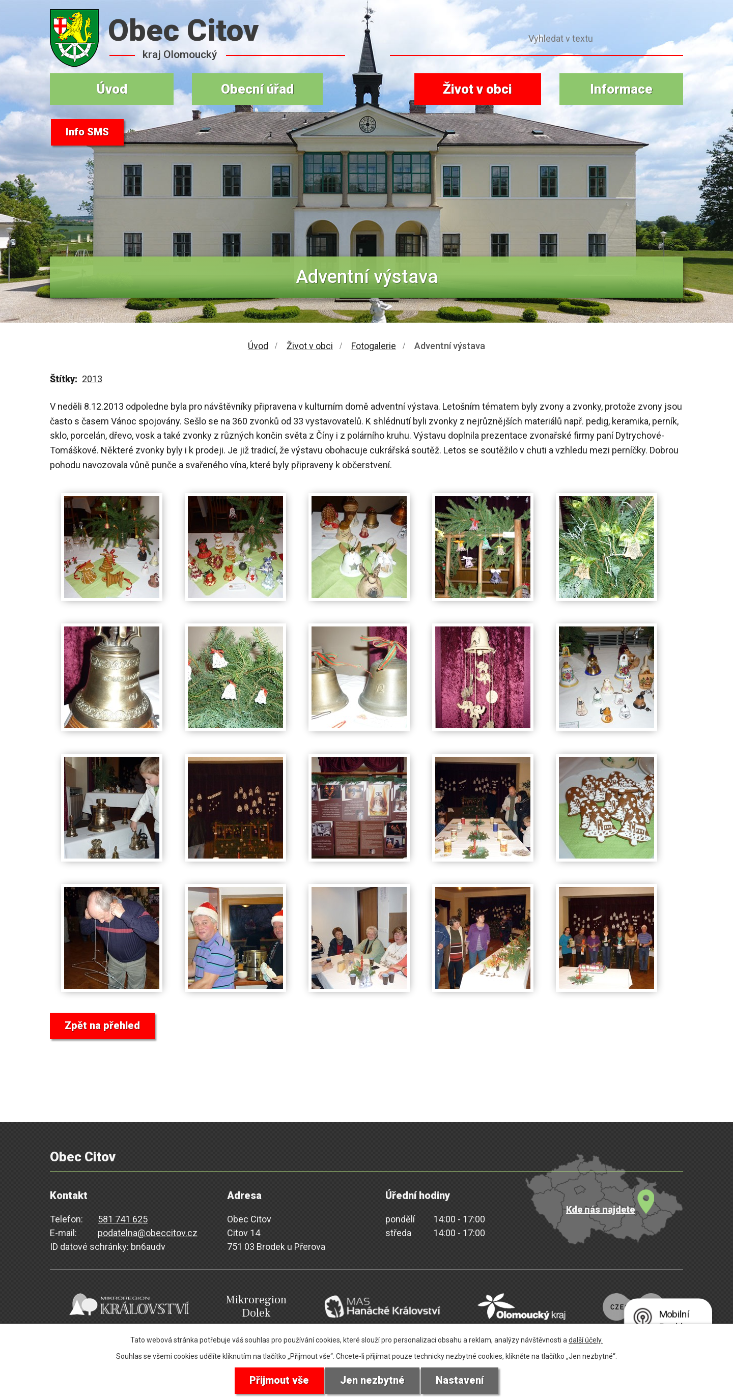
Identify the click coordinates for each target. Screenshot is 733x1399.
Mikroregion (247, 1306)
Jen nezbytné (372, 1381)
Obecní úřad (257, 89)
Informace (621, 89)
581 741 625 (123, 1219)
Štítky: (63, 379)
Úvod (112, 89)
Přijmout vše (279, 1381)
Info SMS (87, 132)
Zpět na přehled (102, 1026)
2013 (92, 379)
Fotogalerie (373, 345)
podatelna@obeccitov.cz (148, 1232)
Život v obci (477, 89)
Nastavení (460, 1381)
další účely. (586, 1340)
